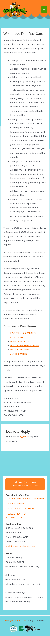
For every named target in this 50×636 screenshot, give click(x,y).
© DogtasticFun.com (15, 620)
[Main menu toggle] (44, 9)
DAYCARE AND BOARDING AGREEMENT (24, 498)
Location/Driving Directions (25, 485)
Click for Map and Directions (20, 546)
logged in (24, 436)
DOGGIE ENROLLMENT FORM (24, 345)
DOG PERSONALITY (19, 341)
